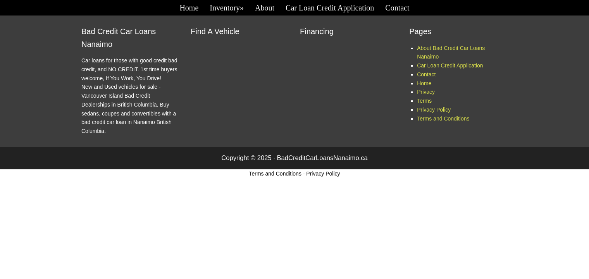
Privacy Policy (434, 110)
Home (424, 83)
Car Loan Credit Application (450, 65)
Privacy (426, 92)
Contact (426, 74)
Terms (424, 101)
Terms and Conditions (443, 118)
